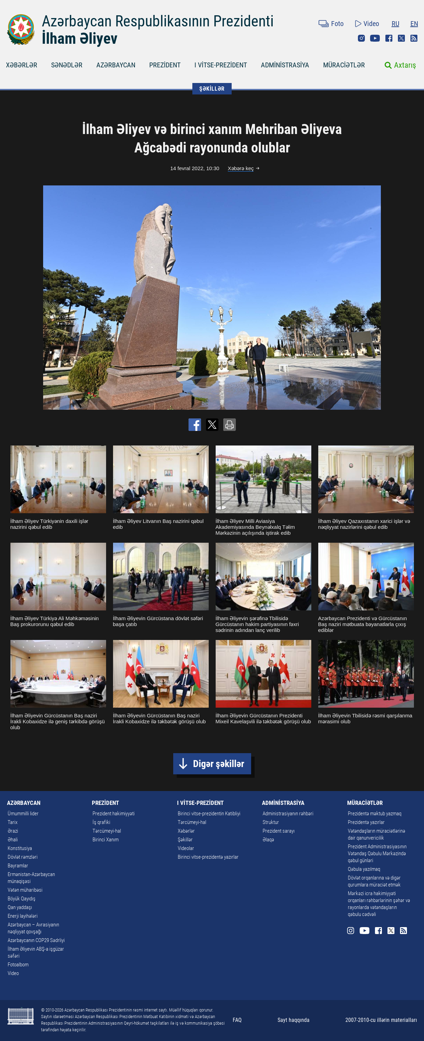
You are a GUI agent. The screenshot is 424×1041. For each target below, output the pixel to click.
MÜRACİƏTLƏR (344, 65)
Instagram (361, 38)
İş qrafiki (101, 822)
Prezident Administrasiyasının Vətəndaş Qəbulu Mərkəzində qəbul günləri (377, 853)
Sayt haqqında (294, 1020)
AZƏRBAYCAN (115, 65)
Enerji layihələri (23, 916)
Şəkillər (185, 839)
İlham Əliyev (80, 39)
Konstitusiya (20, 848)
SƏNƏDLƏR (66, 65)
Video (371, 23)
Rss (413, 38)
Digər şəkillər (218, 763)
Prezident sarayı (279, 831)
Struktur (271, 822)
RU (395, 23)
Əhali (13, 839)
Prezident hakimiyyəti (114, 813)
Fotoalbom (18, 964)
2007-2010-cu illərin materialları (381, 1020)
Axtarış (405, 65)
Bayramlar (18, 866)
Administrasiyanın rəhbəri (288, 813)
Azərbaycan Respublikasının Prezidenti (158, 21)
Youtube (375, 38)
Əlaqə (268, 839)
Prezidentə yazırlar (366, 822)
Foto (337, 23)
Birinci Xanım (106, 839)
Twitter (401, 38)
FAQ (237, 1020)
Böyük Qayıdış (21, 899)
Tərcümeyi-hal (107, 831)
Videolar (186, 848)
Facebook (388, 38)
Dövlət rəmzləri (23, 857)
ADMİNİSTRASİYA (285, 65)
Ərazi (13, 831)
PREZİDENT (165, 65)
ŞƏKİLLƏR (212, 88)
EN (414, 23)
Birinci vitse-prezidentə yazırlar (208, 857)
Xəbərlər (186, 831)
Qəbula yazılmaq (364, 869)
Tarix (12, 822)
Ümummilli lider (23, 813)
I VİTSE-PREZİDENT (220, 65)
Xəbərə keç (241, 168)
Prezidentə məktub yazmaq (374, 813)
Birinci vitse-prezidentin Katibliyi (209, 813)
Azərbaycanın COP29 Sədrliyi (36, 940)
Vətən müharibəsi (25, 890)
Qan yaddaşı (20, 907)
